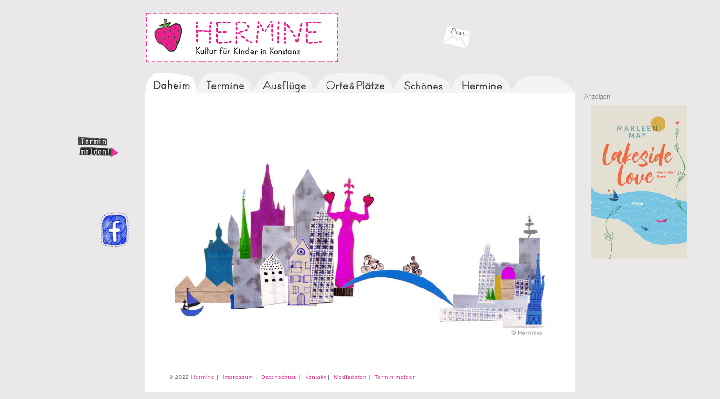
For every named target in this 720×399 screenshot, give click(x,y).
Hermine (203, 377)
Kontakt (315, 377)
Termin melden (395, 377)
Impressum (238, 377)
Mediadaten (350, 377)
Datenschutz (279, 377)
